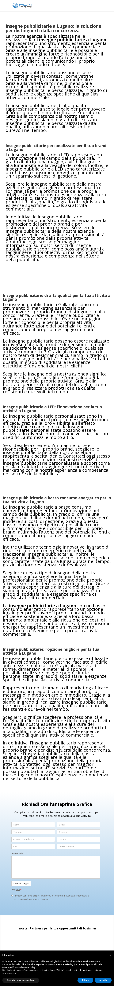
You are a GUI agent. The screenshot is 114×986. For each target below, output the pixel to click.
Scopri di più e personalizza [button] (20, 980)
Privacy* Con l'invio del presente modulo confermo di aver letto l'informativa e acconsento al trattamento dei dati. (50, 897)
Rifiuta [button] (85, 980)
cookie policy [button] (29, 967)
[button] (110, 955)
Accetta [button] (103, 980)
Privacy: (16, 889)
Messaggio (17, 853)
